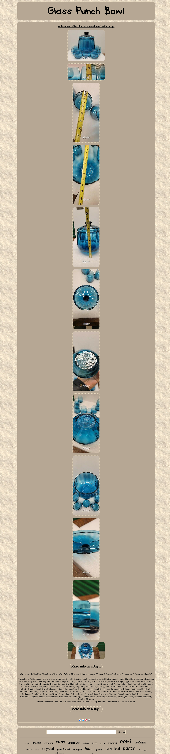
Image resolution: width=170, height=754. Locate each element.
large (29, 749)
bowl (126, 741)
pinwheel (112, 743)
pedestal (37, 742)
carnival (112, 748)
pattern (99, 750)
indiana (86, 743)
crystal (48, 748)
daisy (28, 743)
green (102, 743)
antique (141, 742)
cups (60, 741)
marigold (77, 749)
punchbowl (63, 749)
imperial (49, 743)
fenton (37, 750)
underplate (74, 742)
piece (94, 743)
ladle (89, 748)
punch (129, 748)
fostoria (143, 750)
